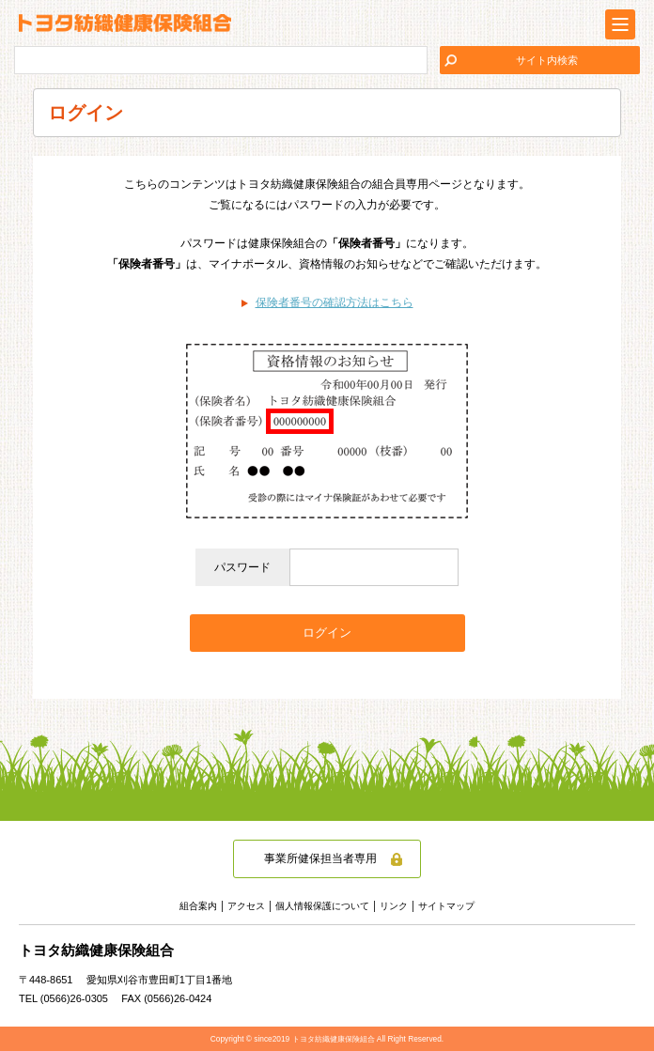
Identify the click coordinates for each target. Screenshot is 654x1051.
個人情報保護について (322, 906)
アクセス (246, 906)
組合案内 (198, 906)
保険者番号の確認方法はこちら (334, 302)
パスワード (242, 567)
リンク (394, 906)
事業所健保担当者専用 (320, 858)
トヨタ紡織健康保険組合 (125, 23)
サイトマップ (446, 906)
